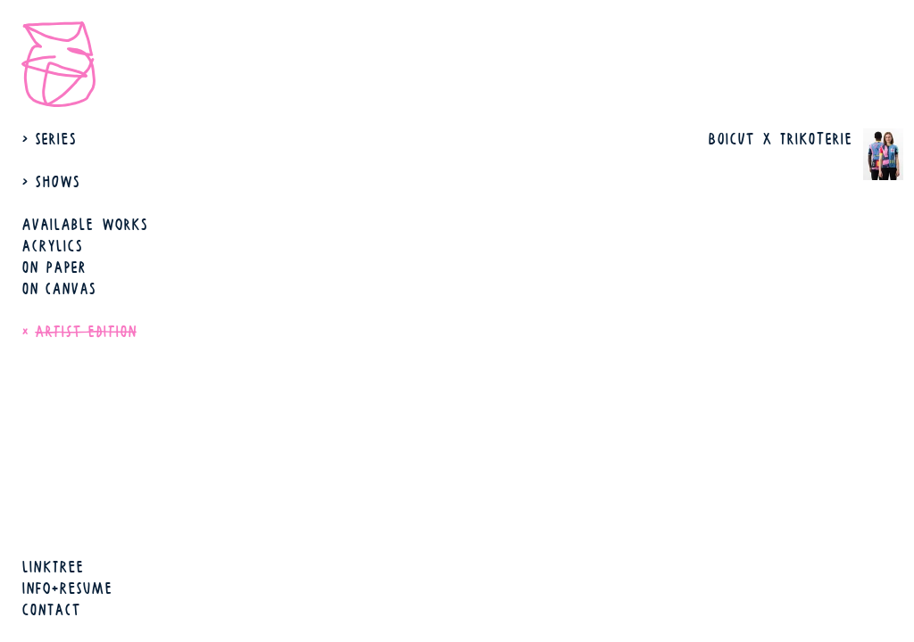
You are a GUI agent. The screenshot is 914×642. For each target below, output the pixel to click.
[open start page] (64, 64)
